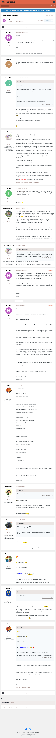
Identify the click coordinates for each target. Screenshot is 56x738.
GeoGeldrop (8, 588)
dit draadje (23, 191)
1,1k (8, 221)
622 (8, 566)
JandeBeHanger (8, 132)
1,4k (8, 144)
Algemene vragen (20, 21)
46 (9, 45)
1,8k (8, 201)
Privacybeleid (25, 732)
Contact (32, 732)
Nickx (8, 385)
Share (40, 20)
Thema (19, 732)
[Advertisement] (28, 719)
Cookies (37, 732)
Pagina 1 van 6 (28, 26)
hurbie (8, 32)
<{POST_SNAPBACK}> (47, 104)
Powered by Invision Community (28, 735)
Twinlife (8, 188)
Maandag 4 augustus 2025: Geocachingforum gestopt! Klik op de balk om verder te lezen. (28, 10)
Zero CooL (8, 554)
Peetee (8, 520)
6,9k (8, 90)
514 (8, 72)
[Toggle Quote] (17, 81)
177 (8, 398)
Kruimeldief (8, 78)
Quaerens (8, 486)
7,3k (8, 532)
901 (8, 499)
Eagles (8, 59)
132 (8, 601)
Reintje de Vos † (8, 208)
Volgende (18, 26)
